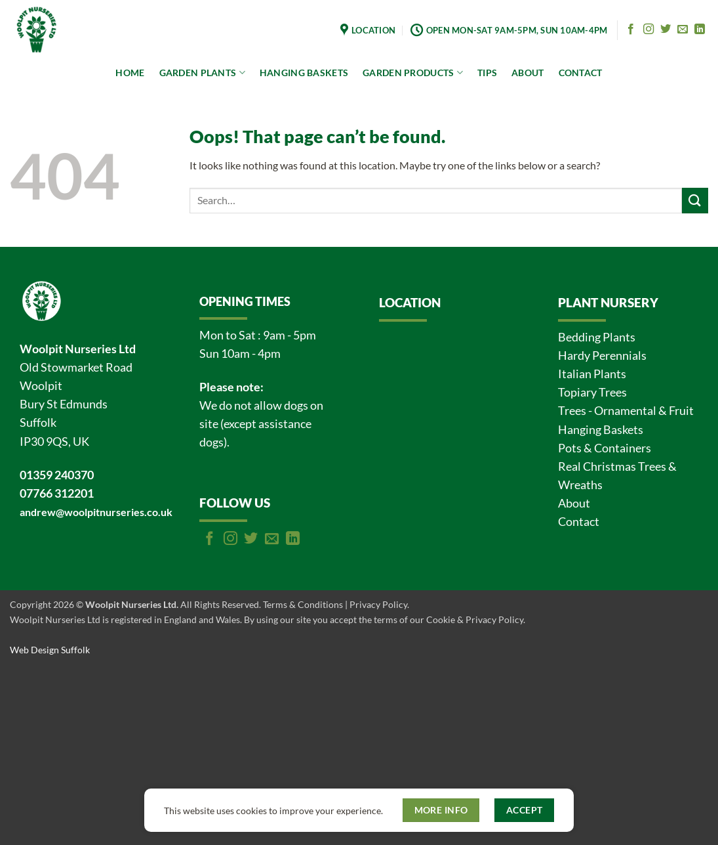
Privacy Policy (378, 604)
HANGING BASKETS (304, 72)
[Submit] (695, 200)
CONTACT (581, 72)
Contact (578, 522)
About (574, 503)
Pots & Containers (604, 448)
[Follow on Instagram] (648, 29)
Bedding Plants (596, 337)
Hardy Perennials (602, 355)
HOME (129, 72)
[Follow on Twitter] (665, 29)
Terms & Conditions (303, 604)
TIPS (487, 72)
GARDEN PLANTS (202, 72)
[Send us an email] (682, 29)
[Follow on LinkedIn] (699, 29)
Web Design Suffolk (50, 649)
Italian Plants (592, 374)
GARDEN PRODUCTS (413, 72)
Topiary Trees (592, 392)
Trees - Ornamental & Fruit (626, 411)
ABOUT (527, 72)
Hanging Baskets (600, 430)
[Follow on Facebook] (631, 29)
